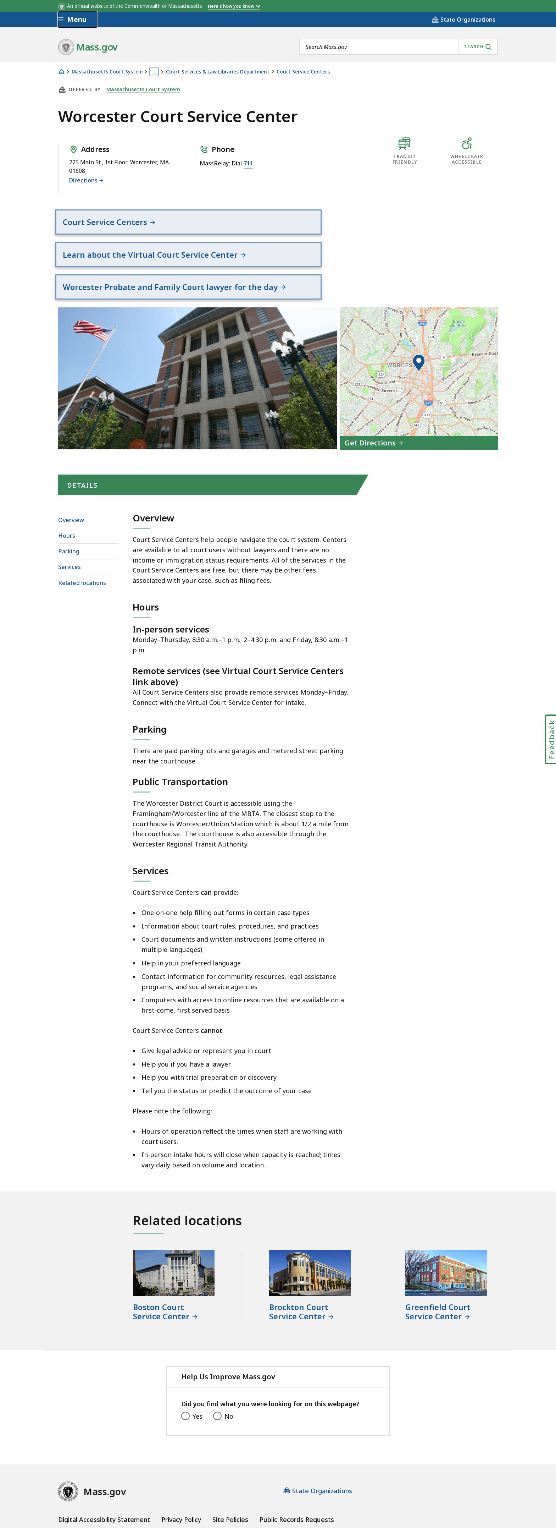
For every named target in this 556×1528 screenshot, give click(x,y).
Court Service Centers (303, 72)
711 (248, 163)
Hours (66, 485)
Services (69, 516)
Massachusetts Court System (107, 72)
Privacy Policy (181, 1468)
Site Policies (230, 1468)
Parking (68, 501)
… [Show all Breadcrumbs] (154, 72)
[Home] (61, 71)
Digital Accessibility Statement (104, 1468)
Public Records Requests (297, 1468)
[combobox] (398, 47)
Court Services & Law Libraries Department (217, 72)
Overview (71, 469)
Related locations (82, 532)
